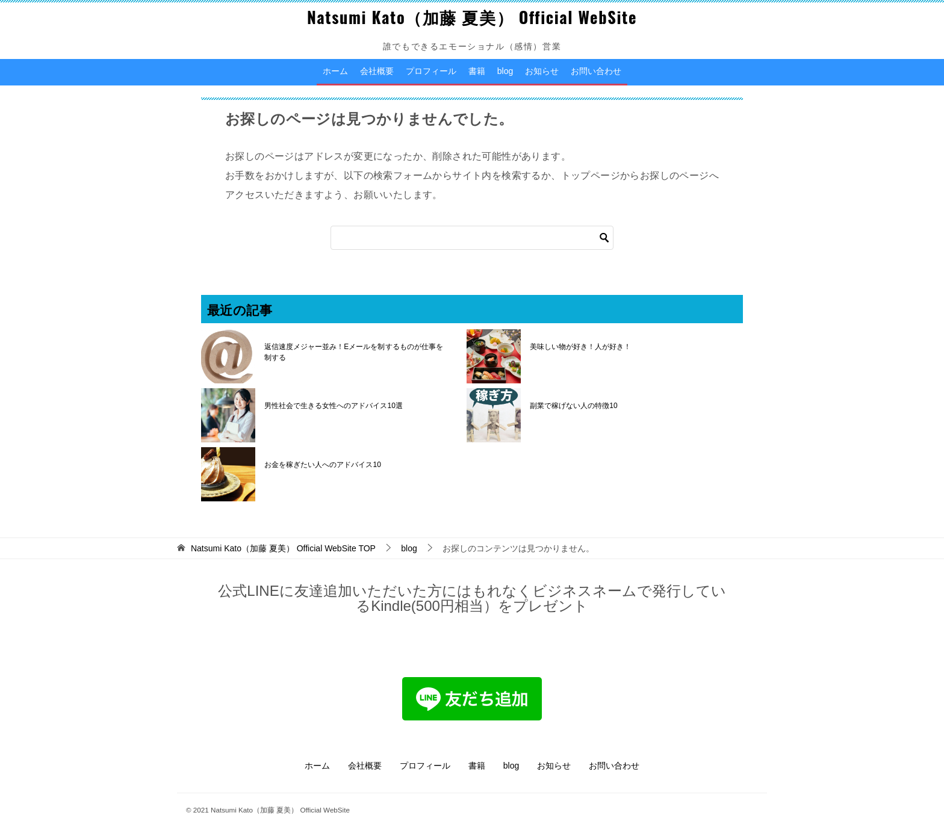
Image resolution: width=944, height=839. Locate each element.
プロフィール (431, 71)
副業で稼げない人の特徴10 (573, 405)
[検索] (472, 238)
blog (505, 71)
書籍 (476, 71)
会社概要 (377, 71)
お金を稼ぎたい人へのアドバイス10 (322, 464)
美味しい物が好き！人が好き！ (580, 346)
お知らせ (542, 71)
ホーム (335, 71)
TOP (283, 548)
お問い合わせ (596, 71)
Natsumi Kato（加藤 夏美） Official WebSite (472, 17)
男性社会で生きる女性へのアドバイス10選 (333, 405)
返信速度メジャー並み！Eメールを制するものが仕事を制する (353, 352)
